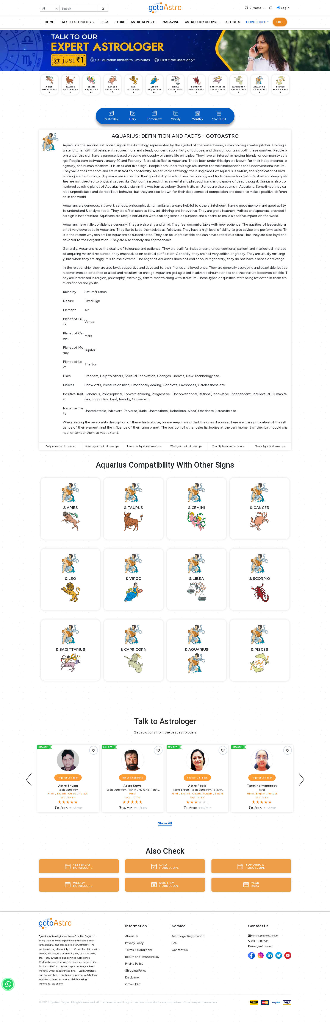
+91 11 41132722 (260, 949)
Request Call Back (68, 786)
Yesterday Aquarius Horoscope (102, 451)
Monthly (197, 116)
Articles (232, 22)
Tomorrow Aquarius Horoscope (144, 451)
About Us (131, 944)
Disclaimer (132, 986)
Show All (165, 832)
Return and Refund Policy (142, 965)
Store (119, 22)
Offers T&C (133, 993)
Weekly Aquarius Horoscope (186, 451)
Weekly (175, 116)
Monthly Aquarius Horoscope (228, 451)
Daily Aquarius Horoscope (60, 451)
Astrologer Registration (188, 944)
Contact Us (180, 958)
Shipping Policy (135, 979)
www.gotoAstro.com (261, 954)
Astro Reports (143, 22)
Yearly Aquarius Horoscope (270, 451)
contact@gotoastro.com (264, 944)
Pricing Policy (134, 972)
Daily (132, 116)
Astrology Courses (202, 22)
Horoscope (256, 22)
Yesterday (111, 116)
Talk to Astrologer (77, 22)
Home (49, 22)
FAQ (175, 951)
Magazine (171, 22)
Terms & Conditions (139, 958)
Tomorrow (154, 116)
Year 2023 (219, 116)
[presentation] (29, 786)
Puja (104, 22)
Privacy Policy (134, 951)
